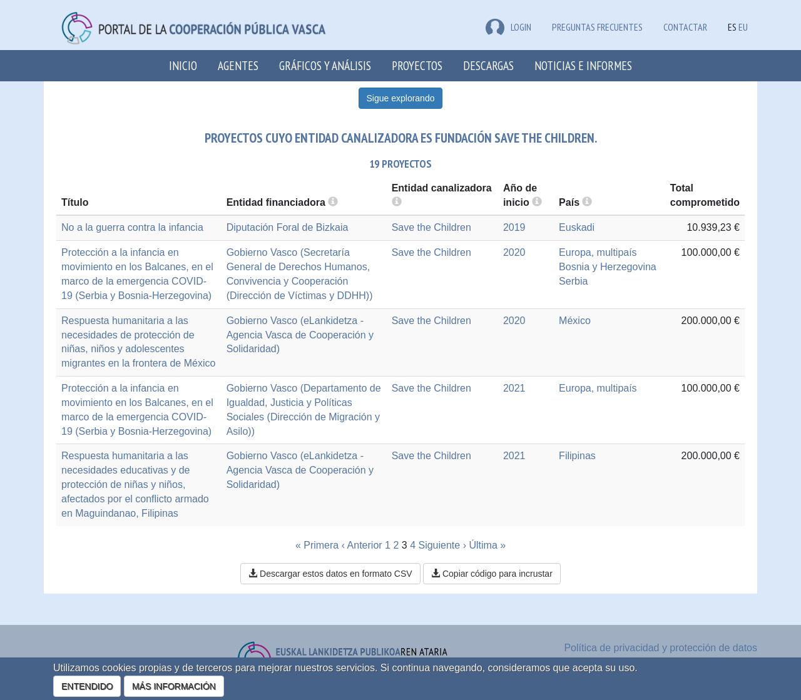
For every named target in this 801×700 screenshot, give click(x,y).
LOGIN (508, 27)
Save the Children (431, 227)
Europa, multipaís (598, 252)
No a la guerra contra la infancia (132, 227)
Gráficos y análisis (325, 65)
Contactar (685, 27)
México (575, 320)
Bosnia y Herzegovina (607, 266)
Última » (487, 545)
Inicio (183, 65)
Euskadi (576, 227)
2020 (514, 252)
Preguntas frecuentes (597, 27)
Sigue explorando (401, 98)
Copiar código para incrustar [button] (492, 574)
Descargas (488, 65)
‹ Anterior (362, 545)
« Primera (317, 545)
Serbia (573, 281)
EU (743, 27)
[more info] (537, 202)
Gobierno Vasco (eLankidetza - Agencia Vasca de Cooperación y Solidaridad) (300, 335)
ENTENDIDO (87, 686)
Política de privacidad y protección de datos (660, 647)
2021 (514, 388)
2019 (514, 227)
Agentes (238, 65)
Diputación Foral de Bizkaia (288, 227)
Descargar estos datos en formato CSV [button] (330, 574)
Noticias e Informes (583, 65)
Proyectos (417, 65)
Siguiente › (442, 545)
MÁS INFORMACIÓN (174, 686)
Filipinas (577, 455)
